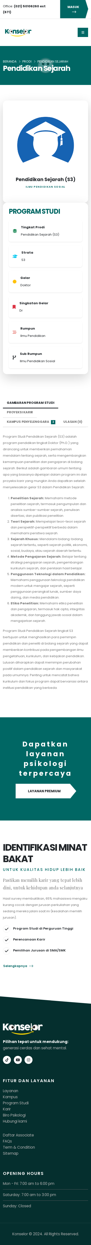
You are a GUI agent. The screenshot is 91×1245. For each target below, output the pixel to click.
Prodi (27, 61)
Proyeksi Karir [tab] (20, 412)
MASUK (74, 9)
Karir (7, 1109)
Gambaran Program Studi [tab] (30, 402)
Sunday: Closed (17, 1205)
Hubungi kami (15, 1121)
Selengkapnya (18, 966)
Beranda (10, 61)
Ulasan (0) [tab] (72, 421)
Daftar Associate (18, 1135)
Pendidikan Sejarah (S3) (45, 179)
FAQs (7, 1141)
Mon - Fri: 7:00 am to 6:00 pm (28, 1183)
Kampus (10, 1096)
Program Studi (16, 1103)
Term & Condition (19, 1147)
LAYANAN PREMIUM (45, 791)
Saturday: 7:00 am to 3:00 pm (29, 1194)
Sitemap (10, 1153)
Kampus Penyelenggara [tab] (31, 421)
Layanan (10, 1090)
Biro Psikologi (14, 1115)
